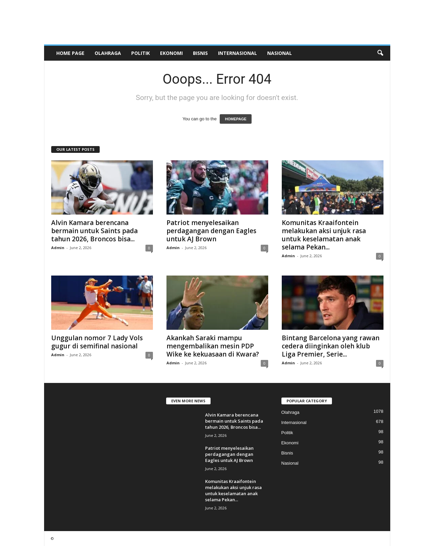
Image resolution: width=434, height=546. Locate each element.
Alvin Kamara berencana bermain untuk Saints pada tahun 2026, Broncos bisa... (94, 230)
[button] (380, 53)
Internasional (237, 53)
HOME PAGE (70, 53)
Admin (57, 247)
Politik (140, 53)
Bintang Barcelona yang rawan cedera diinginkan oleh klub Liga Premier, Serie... (330, 346)
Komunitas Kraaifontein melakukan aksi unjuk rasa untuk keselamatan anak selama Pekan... (324, 234)
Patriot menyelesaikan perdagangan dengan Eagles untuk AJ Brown (211, 230)
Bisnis (200, 53)
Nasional (279, 53)
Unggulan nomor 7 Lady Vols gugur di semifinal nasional (97, 341)
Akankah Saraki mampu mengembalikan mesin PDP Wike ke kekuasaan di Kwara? (212, 346)
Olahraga (108, 53)
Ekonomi (171, 53)
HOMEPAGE (235, 119)
